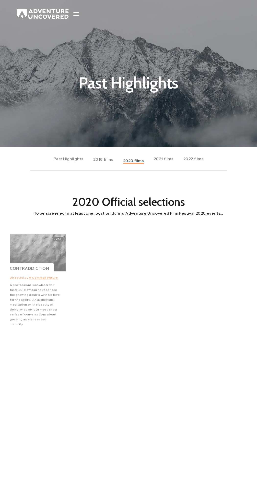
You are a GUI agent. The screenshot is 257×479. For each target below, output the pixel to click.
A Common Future (43, 283)
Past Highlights (68, 159)
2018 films (103, 160)
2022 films (193, 159)
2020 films (133, 162)
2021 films (164, 159)
